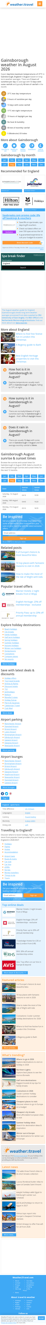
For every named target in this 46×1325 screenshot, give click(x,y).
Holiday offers (10, 680)
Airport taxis (9, 858)
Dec (41, 164)
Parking (17, 1308)
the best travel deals (20, 1157)
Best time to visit (5, 150)
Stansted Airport (11, 728)
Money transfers (11, 874)
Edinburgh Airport (12, 739)
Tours (7, 879)
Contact (17, 1284)
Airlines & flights (11, 685)
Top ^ (5, 800)
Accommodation (11, 854)
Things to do (9, 877)
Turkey (28, 1308)
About (17, 1282)
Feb (11, 160)
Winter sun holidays (12, 650)
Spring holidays (11, 641)
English (27, 814)
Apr (26, 160)
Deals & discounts (41, 150)
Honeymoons (10, 652)
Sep (19, 164)
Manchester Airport (12, 725)
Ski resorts (9, 661)
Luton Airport (10, 733)
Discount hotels (11, 688)
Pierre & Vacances (12, 704)
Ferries (7, 871)
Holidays (8, 845)
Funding (29, 1289)
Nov (34, 164)
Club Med (8, 710)
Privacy (17, 1286)
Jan (4, 160)
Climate (17, 1310)
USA (27, 1310)
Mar (19, 160)
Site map (18, 1291)
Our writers (30, 1284)
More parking (8, 752)
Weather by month (14, 150)
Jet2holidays (9, 693)
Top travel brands (12, 682)
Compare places (11, 658)
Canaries (29, 1302)
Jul (5, 164)
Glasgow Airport (11, 744)
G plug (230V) (30, 823)
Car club (7, 863)
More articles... (10, 1049)
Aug (12, 164)
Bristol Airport (10, 731)
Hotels (7, 851)
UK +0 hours (29, 810)
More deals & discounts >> (15, 974)
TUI (6, 691)
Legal (17, 1289)
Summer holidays (11, 644)
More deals (7, 714)
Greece (29, 1304)
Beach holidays (10, 630)
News (17, 1294)
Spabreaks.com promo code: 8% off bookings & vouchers (21, 218)
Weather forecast (23, 150)
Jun (41, 160)
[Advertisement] (23, 32)
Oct (26, 164)
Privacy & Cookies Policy (8, 1323)
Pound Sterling (30, 818)
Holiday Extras (10, 702)
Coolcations (9, 655)
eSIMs (7, 868)
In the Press (26, 1291)
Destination (7, 262)
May (34, 160)
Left (26, 827)
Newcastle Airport (12, 747)
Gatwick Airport (11, 741)
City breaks (9, 633)
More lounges (9, 789)
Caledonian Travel (12, 707)
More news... (9, 1236)
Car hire (7, 866)
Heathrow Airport (11, 776)
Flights (7, 848)
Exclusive (9, 234)
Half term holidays (12, 639)
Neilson (7, 696)
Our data (29, 1282)
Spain (28, 1306)
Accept (41, 1318)
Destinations (32, 149)
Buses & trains (10, 860)
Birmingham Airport (12, 736)
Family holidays (10, 636)
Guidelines (30, 1286)
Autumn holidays (11, 647)
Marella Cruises (11, 699)
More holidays (9, 665)
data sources (21, 324)
